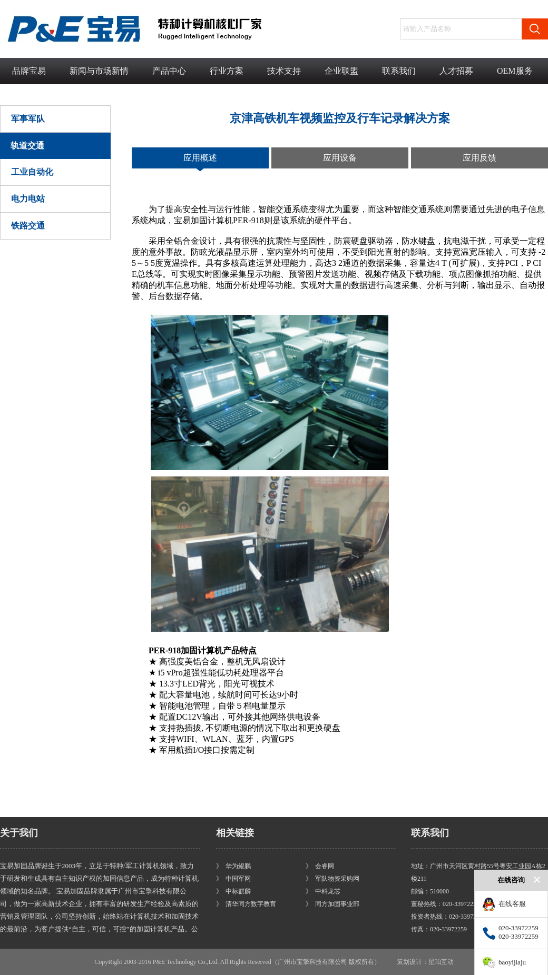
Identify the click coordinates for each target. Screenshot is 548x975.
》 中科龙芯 (323, 891)
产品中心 (169, 70)
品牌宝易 (29, 70)
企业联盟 (341, 70)
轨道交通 (27, 145)
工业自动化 (32, 171)
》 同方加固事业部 (332, 904)
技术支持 (284, 70)
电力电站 (28, 198)
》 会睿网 (320, 866)
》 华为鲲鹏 (233, 866)
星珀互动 (441, 962)
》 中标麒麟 (233, 891)
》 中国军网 (233, 878)
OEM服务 (515, 70)
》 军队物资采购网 (332, 878)
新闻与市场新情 (99, 70)
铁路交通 (28, 225)
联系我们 (399, 70)
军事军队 (28, 118)
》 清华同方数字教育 (246, 904)
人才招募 (456, 70)
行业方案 (226, 70)
